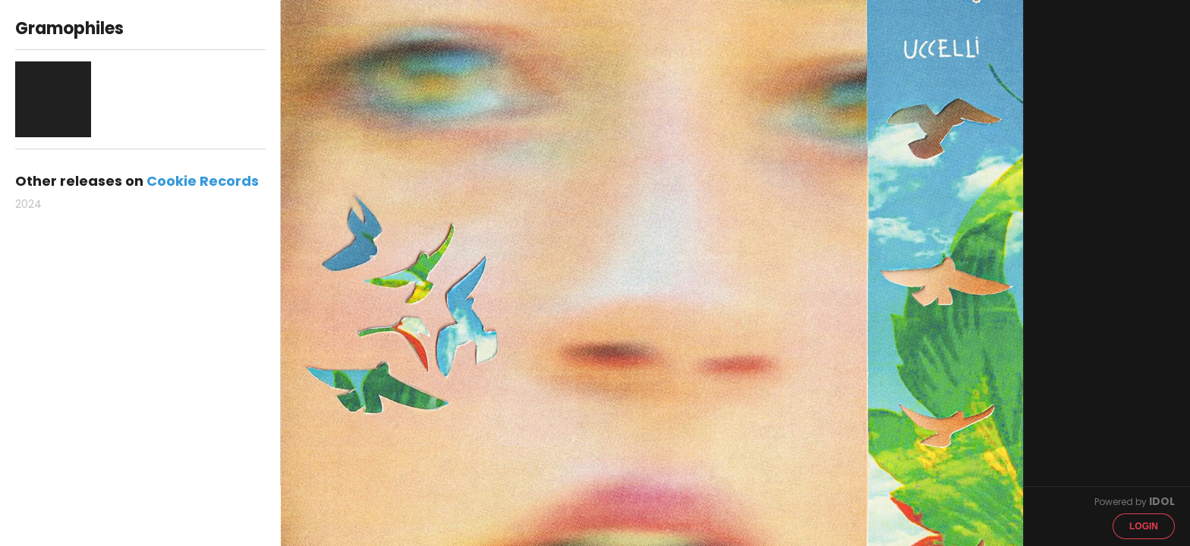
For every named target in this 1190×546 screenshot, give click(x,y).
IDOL (1162, 501)
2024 (28, 204)
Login (1143, 526)
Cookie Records (202, 180)
